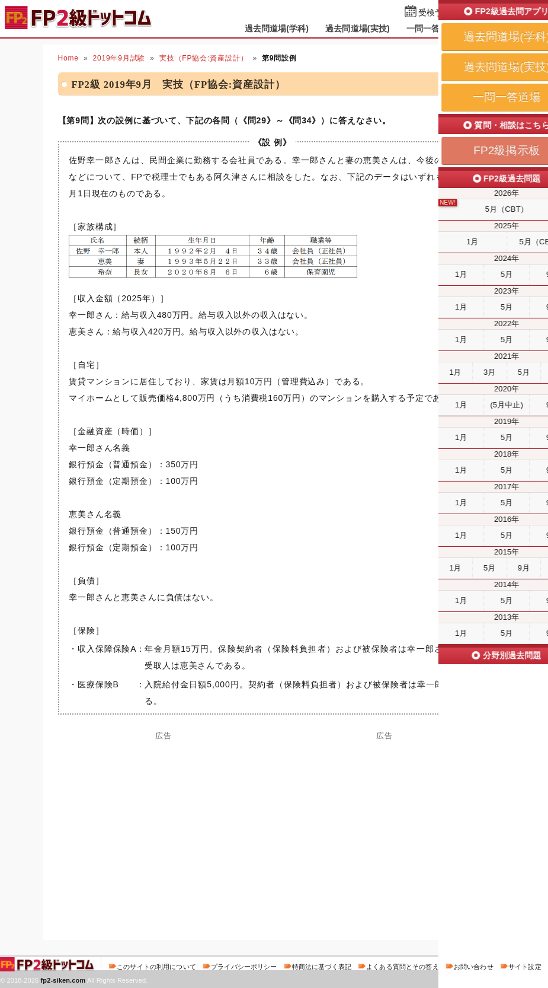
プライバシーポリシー (244, 966)
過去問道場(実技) (357, 28)
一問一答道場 (431, 28)
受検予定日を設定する (460, 12)
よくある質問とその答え (402, 966)
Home (68, 58)
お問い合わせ (473, 966)
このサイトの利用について (156, 966)
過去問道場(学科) (277, 28)
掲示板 (485, 28)
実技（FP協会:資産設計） (203, 58)
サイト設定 (524, 966)
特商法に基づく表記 (321, 966)
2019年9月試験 (118, 58)
